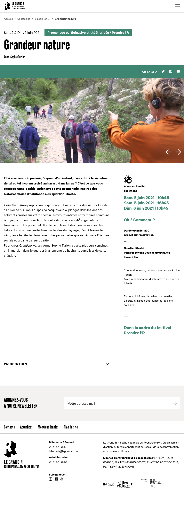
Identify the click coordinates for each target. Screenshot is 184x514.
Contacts (9, 427)
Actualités (26, 427)
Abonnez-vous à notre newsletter (20, 403)
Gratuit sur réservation (139, 235)
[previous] (168, 152)
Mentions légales (48, 427)
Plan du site (71, 427)
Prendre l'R (120, 32)
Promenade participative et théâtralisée (78, 32)
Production (15, 364)
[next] (178, 152)
